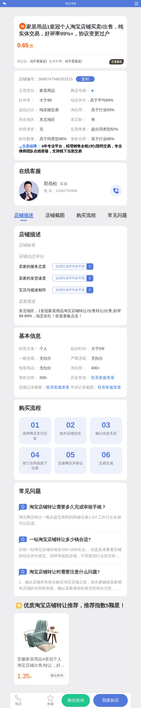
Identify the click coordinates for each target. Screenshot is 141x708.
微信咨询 (56, 675)
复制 (85, 79)
